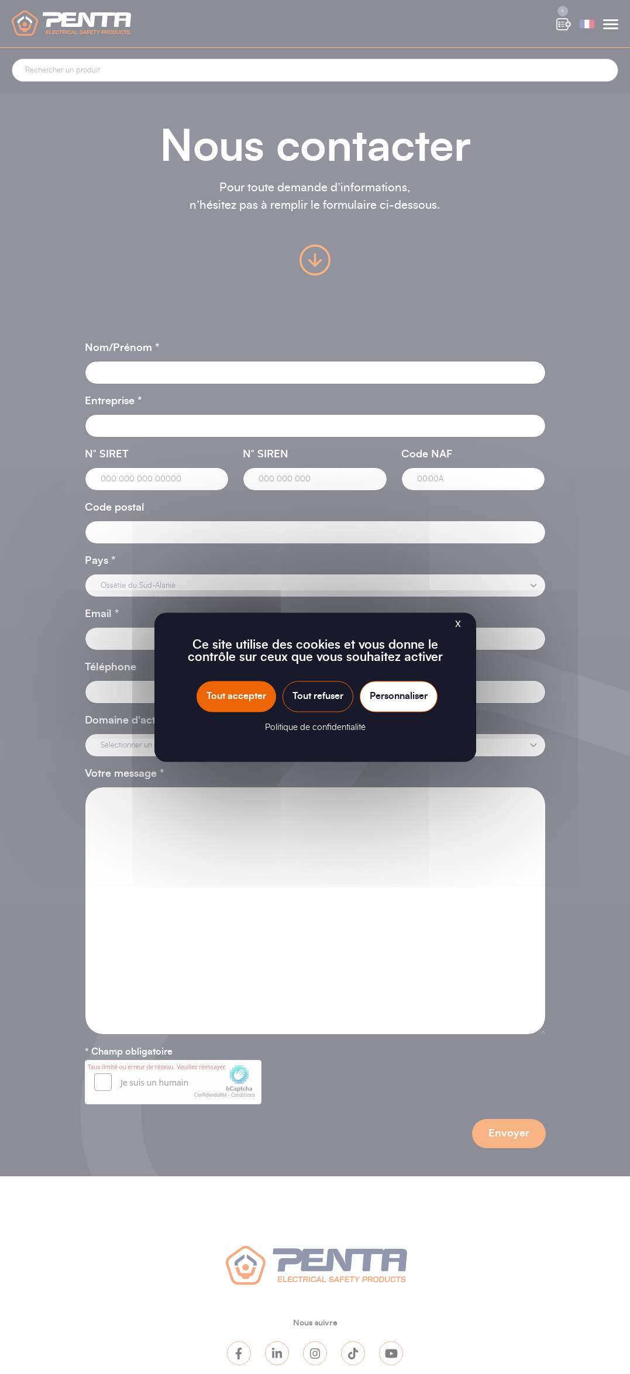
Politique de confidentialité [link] (315, 727)
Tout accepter (236, 696)
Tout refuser (317, 696)
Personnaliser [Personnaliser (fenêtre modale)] (399, 696)
